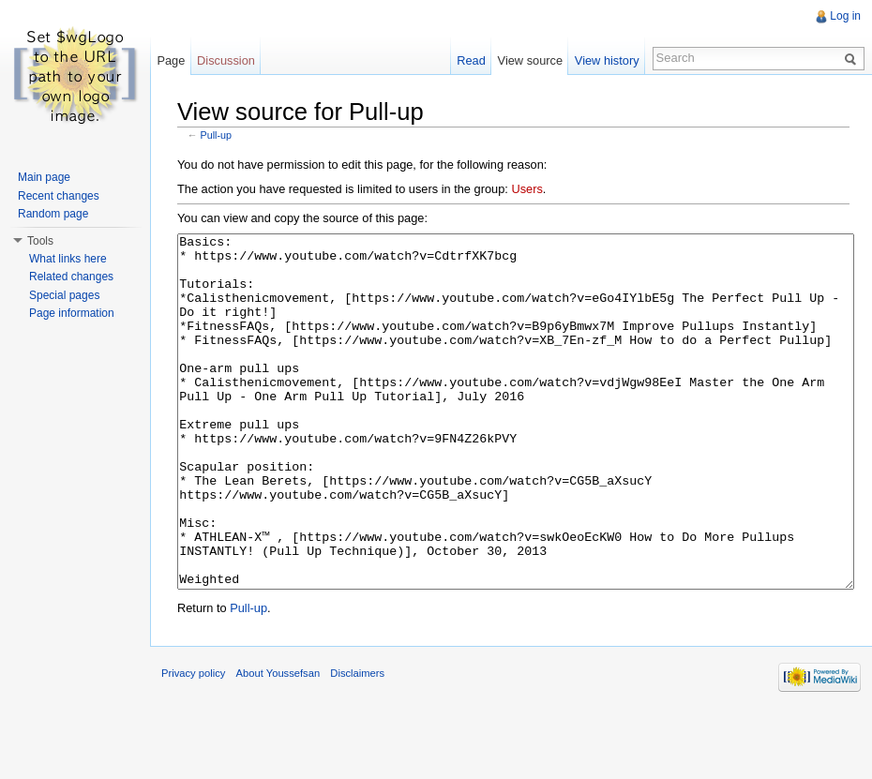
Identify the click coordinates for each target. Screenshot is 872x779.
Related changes (71, 276)
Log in (845, 15)
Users (526, 189)
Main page (44, 177)
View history (607, 60)
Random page (53, 213)
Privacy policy (193, 743)
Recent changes (58, 195)
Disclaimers (357, 743)
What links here (68, 258)
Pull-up (216, 135)
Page (171, 60)
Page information (71, 313)
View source (530, 60)
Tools (40, 240)
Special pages (64, 295)
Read (471, 60)
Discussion (226, 60)
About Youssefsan (278, 743)
